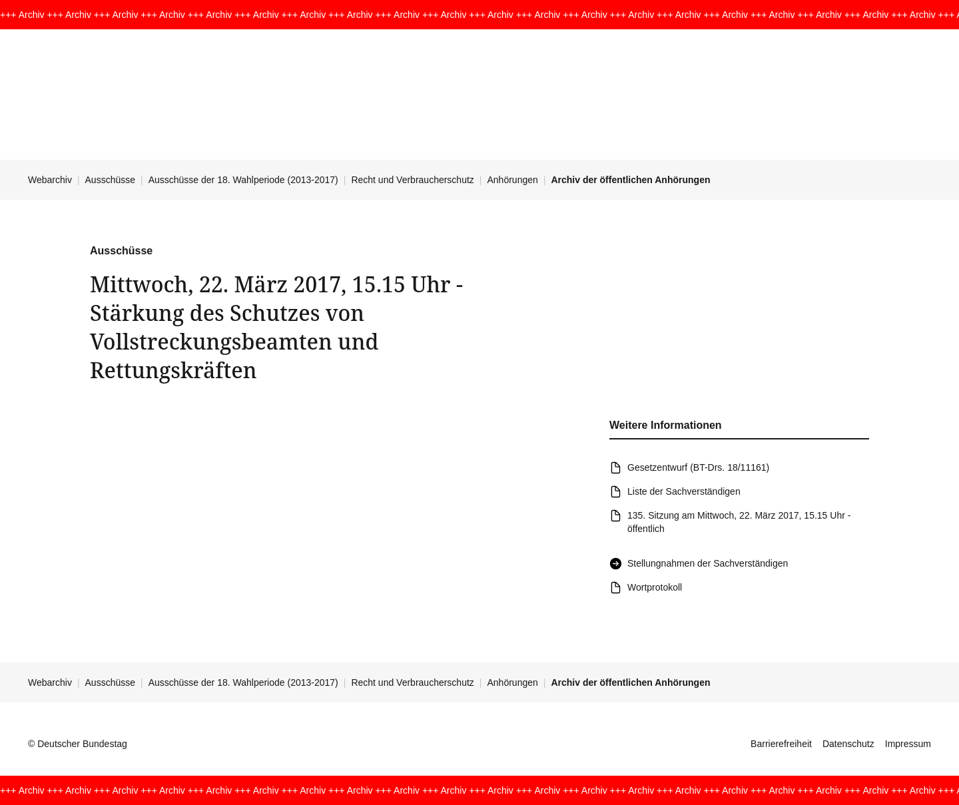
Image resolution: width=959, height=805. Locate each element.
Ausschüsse (110, 179)
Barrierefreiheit (781, 743)
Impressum (908, 743)
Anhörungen (512, 179)
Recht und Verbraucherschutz (412, 179)
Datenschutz (848, 743)
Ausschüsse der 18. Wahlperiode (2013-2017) (243, 179)
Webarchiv (50, 179)
